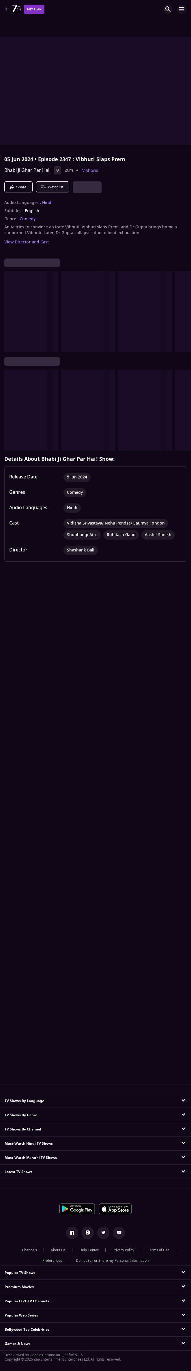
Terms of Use (158, 1250)
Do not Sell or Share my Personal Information (112, 1260)
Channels (29, 1250)
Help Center (89, 1250)
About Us (58, 1250)
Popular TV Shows (20, 1272)
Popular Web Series (21, 1315)
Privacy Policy (123, 1250)
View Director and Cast (26, 242)
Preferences (52, 1260)
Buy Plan (34, 9)
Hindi (47, 203)
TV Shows (89, 170)
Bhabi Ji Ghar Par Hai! (27, 170)
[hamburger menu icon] (181, 9)
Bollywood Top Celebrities (27, 1329)
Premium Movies (19, 1287)
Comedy (27, 219)
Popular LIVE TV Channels (27, 1301)
